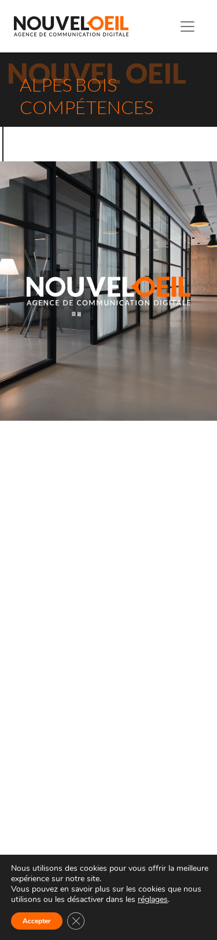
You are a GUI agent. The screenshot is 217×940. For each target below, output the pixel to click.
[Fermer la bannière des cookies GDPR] (75, 921)
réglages (153, 899)
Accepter (37, 921)
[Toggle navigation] (187, 26)
